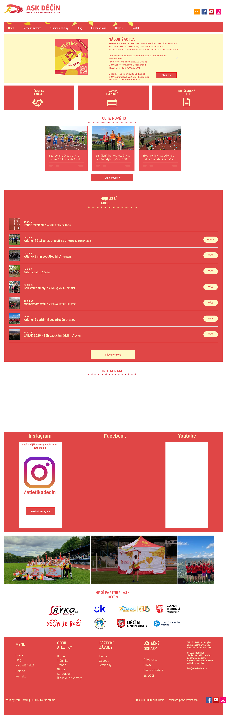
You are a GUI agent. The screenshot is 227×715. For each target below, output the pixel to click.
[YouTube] (211, 11)
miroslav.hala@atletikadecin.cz (133, 77)
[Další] (176, 57)
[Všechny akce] (113, 354)
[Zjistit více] (166, 75)
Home (19, 655)
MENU (20, 644)
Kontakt (20, 676)
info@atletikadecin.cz (197, 668)
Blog (18, 660)
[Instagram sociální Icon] (223, 700)
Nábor (61, 669)
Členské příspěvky (69, 678)
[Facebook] (204, 11)
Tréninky (62, 660)
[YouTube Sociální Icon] (216, 700)
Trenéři (61, 665)
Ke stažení (64, 673)
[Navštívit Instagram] (40, 511)
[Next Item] (208, 560)
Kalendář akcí (24, 665)
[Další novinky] (112, 177)
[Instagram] (218, 11)
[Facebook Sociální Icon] (209, 700)
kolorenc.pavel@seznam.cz (131, 65)
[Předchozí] (51, 57)
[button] (34, 225)
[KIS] (197, 11)
